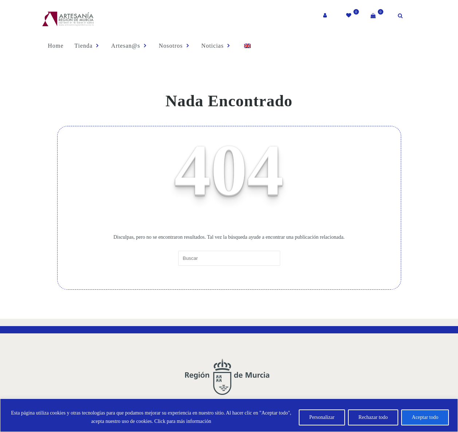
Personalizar (321, 417)
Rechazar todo (373, 417)
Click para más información (182, 421)
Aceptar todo (425, 417)
